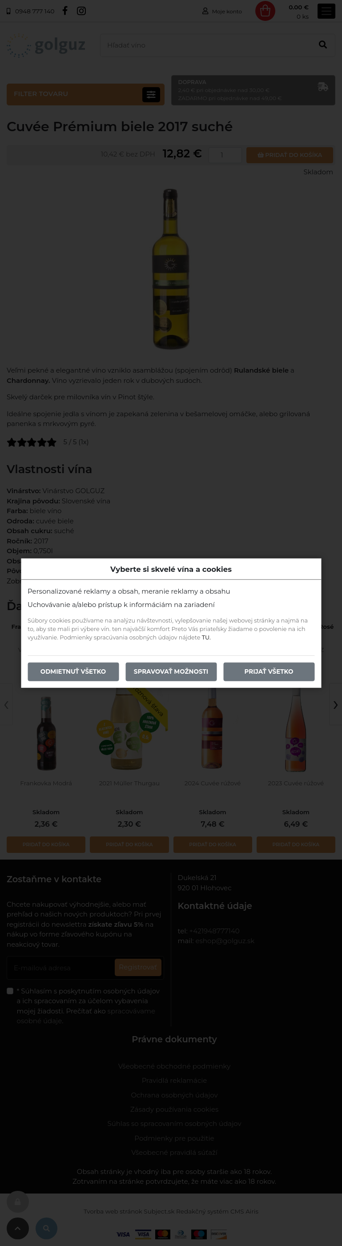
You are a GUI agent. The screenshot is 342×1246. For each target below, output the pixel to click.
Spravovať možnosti (171, 671)
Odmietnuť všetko (73, 671)
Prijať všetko (269, 671)
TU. (206, 637)
